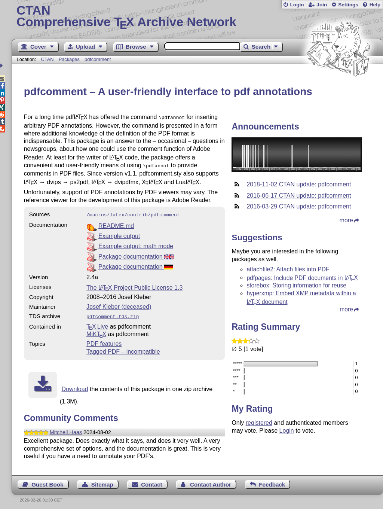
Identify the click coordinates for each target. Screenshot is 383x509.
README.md (116, 223)
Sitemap (102, 481)
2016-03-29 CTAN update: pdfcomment (298, 206)
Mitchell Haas (66, 429)
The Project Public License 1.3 (134, 285)
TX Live (97, 323)
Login (297, 4)
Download (74, 386)
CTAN (47, 59)
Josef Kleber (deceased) (118, 304)
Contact (151, 481)
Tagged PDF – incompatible (123, 348)
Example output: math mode (135, 244)
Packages (70, 59)
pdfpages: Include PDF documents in (302, 277)
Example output (119, 234)
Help (375, 4)
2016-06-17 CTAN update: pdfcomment (298, 195)
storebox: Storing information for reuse (296, 285)
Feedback (272, 481)
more (346, 220)
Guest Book (47, 481)
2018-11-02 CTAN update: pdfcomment (298, 184)
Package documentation (136, 254)
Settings (348, 4)
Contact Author (210, 481)
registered (259, 423)
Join (321, 4)
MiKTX (96, 331)
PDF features (104, 341)
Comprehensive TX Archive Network (197, 17)
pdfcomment (98, 59)
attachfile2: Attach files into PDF (287, 269)
